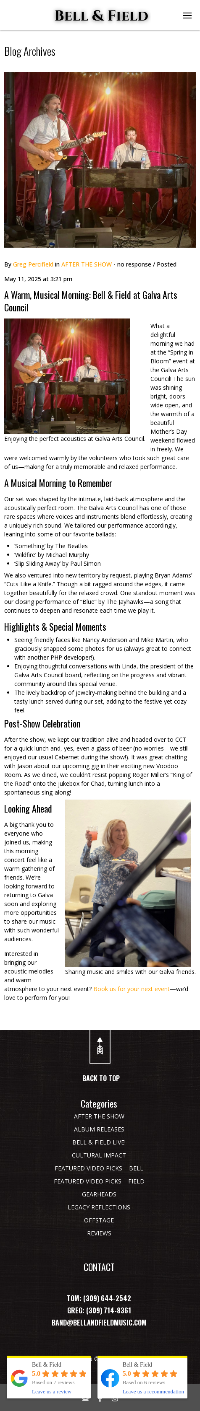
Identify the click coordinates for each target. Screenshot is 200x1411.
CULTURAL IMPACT (99, 1155)
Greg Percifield (33, 264)
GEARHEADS (99, 1194)
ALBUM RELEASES (99, 1129)
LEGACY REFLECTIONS (99, 1207)
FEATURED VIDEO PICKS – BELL (99, 1168)
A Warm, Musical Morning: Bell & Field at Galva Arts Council (90, 301)
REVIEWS (99, 1233)
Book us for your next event (131, 989)
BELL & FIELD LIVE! (99, 1142)
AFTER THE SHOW (86, 264)
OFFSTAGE (99, 1220)
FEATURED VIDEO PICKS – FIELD (99, 1181)
